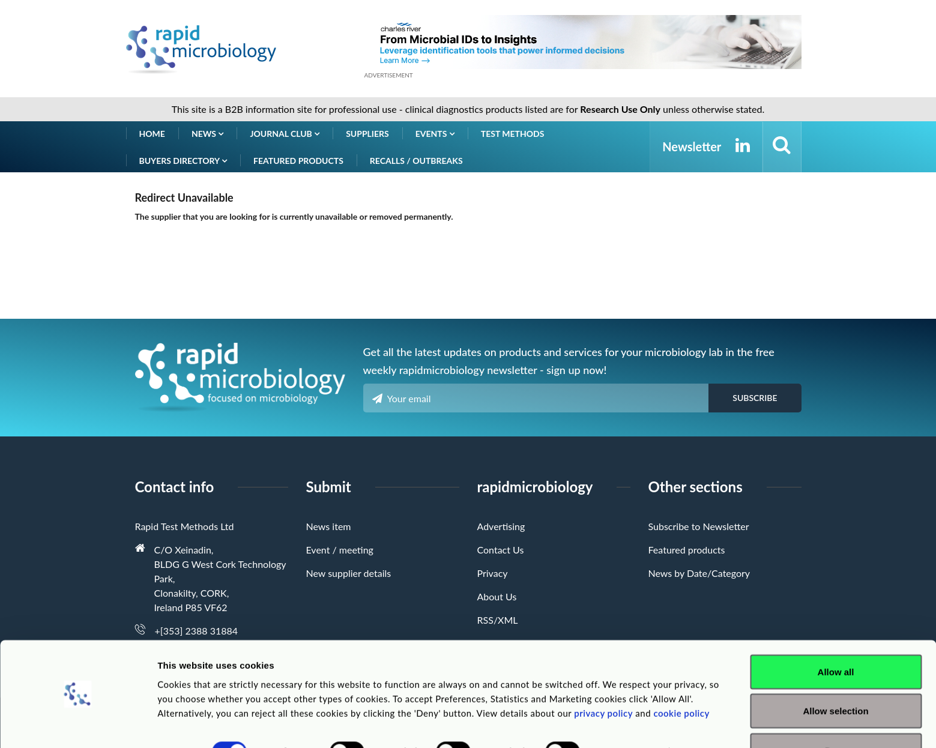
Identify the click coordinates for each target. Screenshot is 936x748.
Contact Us (500, 549)
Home (152, 133)
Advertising (501, 526)
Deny (836, 716)
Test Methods (513, 133)
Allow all (836, 637)
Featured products (298, 160)
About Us (497, 596)
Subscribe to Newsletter (698, 526)
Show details (630, 717)
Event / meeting (339, 549)
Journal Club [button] (284, 133)
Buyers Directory (183, 160)
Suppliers (367, 133)
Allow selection (835, 677)
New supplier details (348, 573)
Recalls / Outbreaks (416, 160)
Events (434, 133)
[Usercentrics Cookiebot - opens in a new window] (77, 725)
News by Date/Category (699, 573)
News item (328, 526)
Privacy (492, 573)
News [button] (208, 133)
